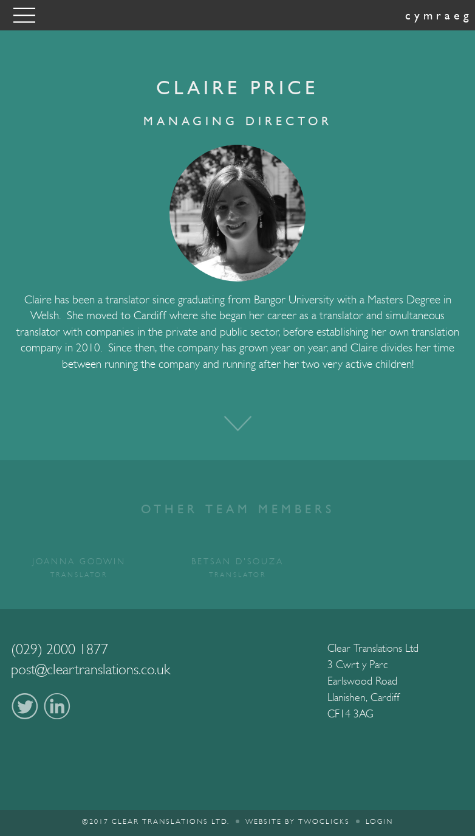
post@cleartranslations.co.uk (91, 669)
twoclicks (324, 821)
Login (379, 821)
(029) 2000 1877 (59, 649)
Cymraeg (439, 15)
